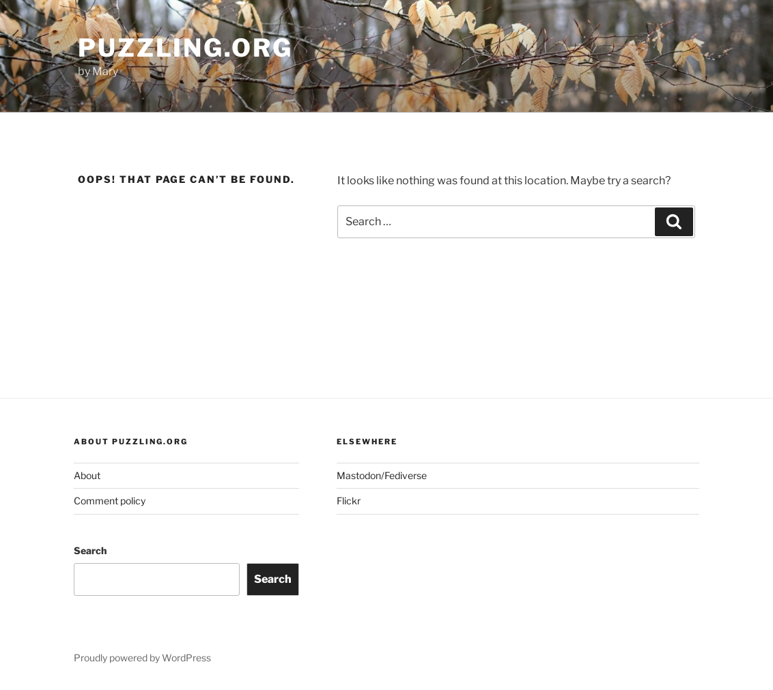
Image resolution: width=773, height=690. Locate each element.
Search (90, 550)
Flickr (349, 500)
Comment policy (109, 500)
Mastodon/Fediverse (382, 475)
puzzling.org (185, 48)
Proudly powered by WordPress (142, 657)
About (87, 475)
